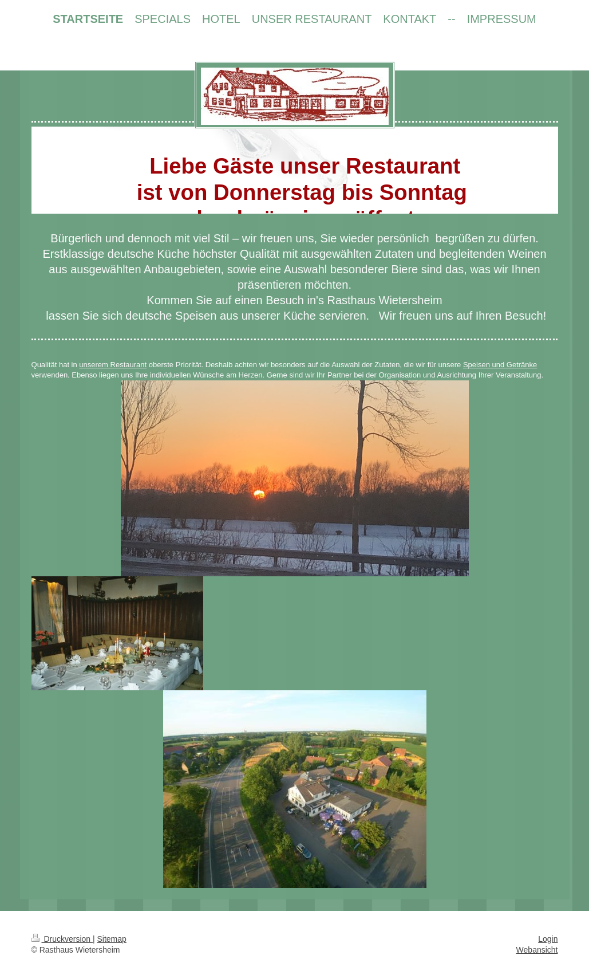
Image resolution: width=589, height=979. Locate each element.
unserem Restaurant (113, 364)
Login (548, 938)
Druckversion (62, 938)
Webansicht (537, 949)
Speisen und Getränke (500, 364)
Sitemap (112, 938)
